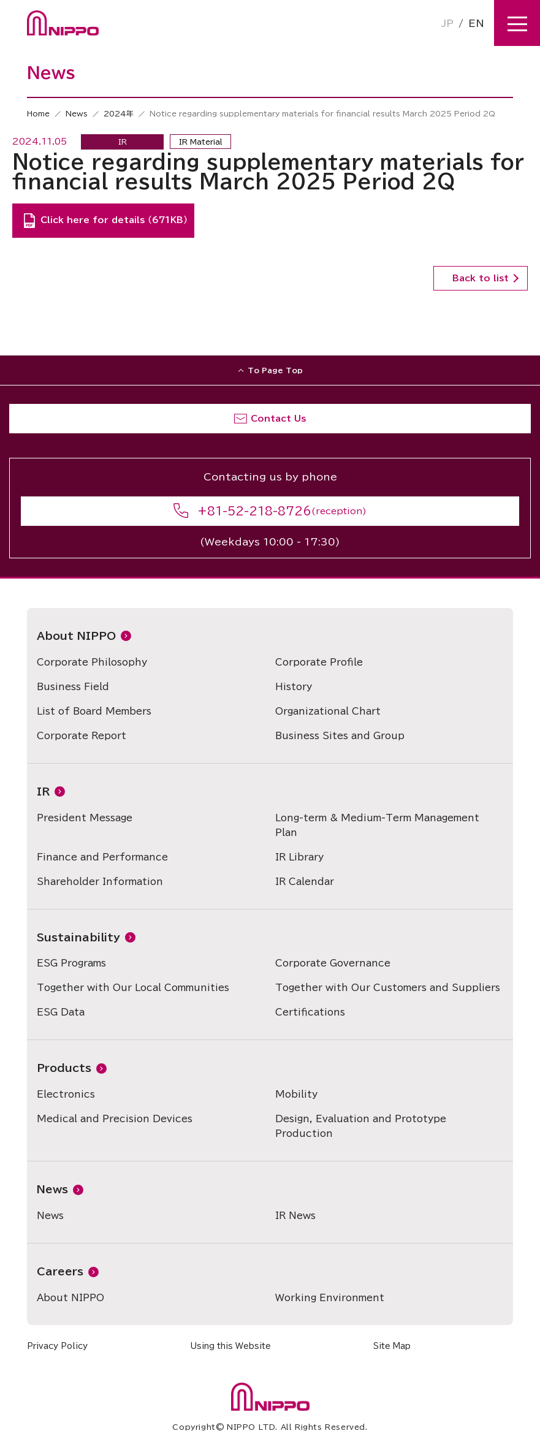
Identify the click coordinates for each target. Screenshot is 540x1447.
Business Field (73, 686)
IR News (295, 1215)
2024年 (119, 113)
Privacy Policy (57, 1346)
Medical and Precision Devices (114, 1118)
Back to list (480, 278)
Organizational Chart (328, 711)
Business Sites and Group (340, 735)
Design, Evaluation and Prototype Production (360, 1126)
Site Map (392, 1346)
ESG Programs (71, 963)
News (77, 113)
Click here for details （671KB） (114, 220)
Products (64, 1068)
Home (38, 113)
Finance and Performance (102, 857)
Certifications (310, 1012)
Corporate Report (81, 735)
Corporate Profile (319, 662)
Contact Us (278, 418)
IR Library (299, 857)
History (293, 686)
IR (43, 791)
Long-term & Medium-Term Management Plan (377, 825)
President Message (84, 817)
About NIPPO (76, 636)
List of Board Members (94, 711)
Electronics (66, 1094)
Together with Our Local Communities (133, 987)
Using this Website (230, 1346)
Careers (60, 1271)
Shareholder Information (100, 881)
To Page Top (275, 370)
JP (447, 23)
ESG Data (61, 1012)
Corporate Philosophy (92, 662)
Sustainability (78, 937)
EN (476, 23)
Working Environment (329, 1297)
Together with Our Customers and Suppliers (387, 987)
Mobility (296, 1094)
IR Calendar (304, 881)
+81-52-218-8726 (254, 511)
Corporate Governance (332, 963)
